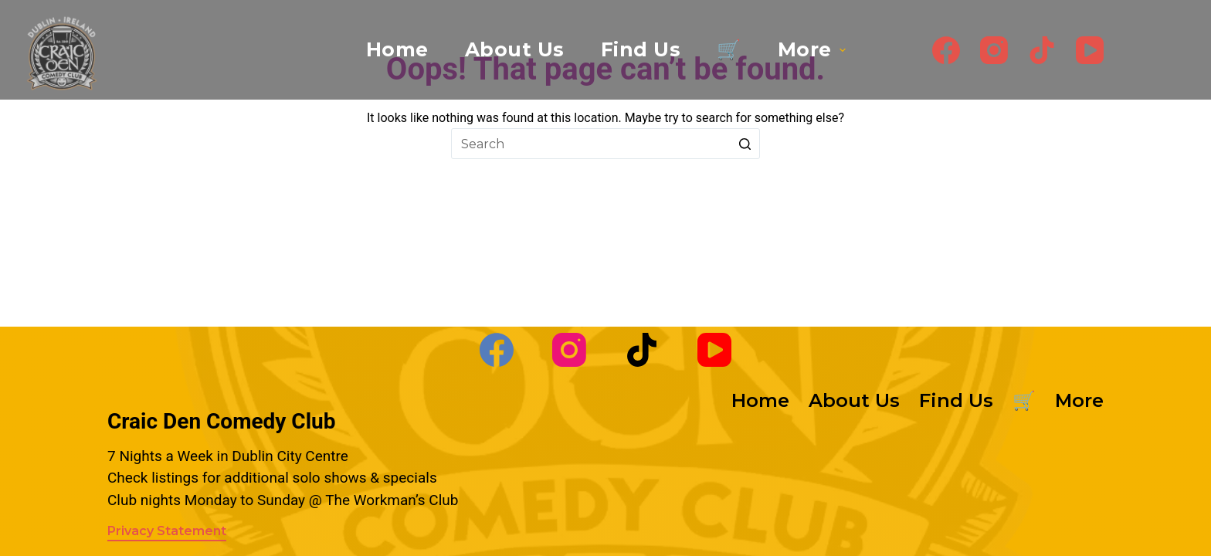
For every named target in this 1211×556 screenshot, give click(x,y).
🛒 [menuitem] (729, 49)
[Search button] (744, 143)
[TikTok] (1042, 50)
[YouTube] (1090, 50)
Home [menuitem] (397, 49)
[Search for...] (605, 143)
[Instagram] (994, 50)
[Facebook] (946, 50)
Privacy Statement (166, 531)
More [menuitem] (814, 49)
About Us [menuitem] (515, 49)
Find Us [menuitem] (641, 49)
